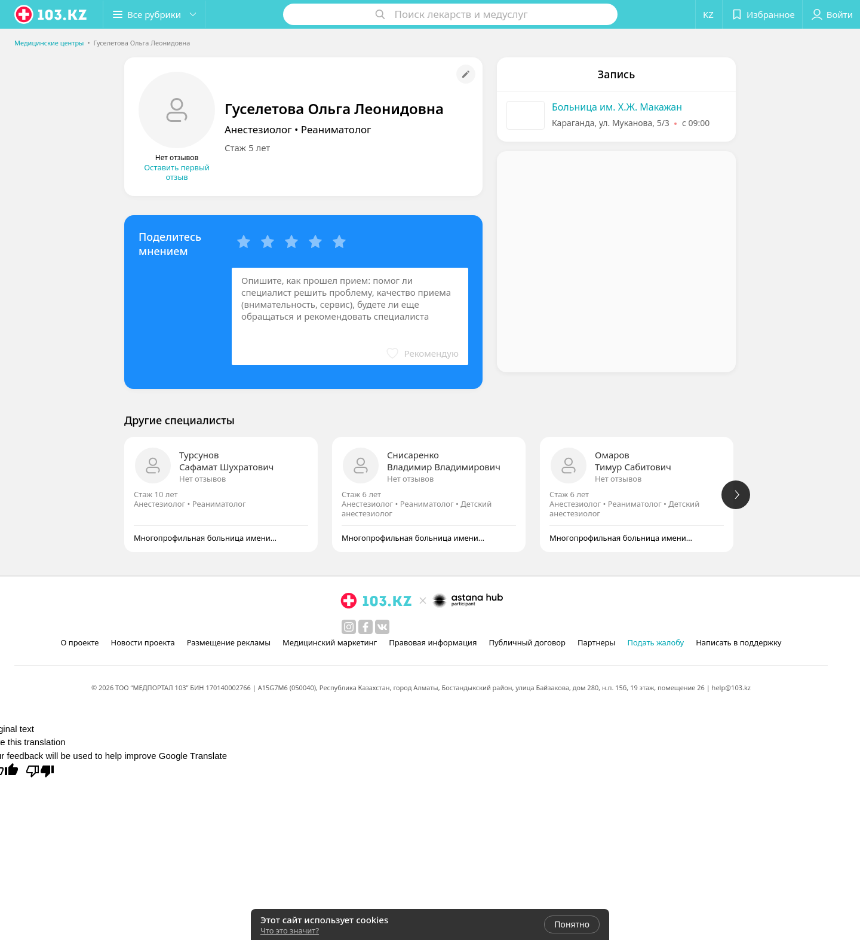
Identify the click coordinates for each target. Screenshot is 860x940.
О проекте (80, 642)
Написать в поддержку (738, 642)
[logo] (51, 14)
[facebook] (365, 627)
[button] (154, 14)
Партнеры (597, 642)
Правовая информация (433, 642)
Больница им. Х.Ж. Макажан (617, 107)
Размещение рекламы (229, 642)
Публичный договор (527, 642)
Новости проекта (142, 642)
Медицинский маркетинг (329, 642)
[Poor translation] (40, 770)
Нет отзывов (202, 478)
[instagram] (349, 627)
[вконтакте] (382, 627)
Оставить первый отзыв (177, 172)
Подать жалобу (655, 642)
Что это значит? (289, 930)
